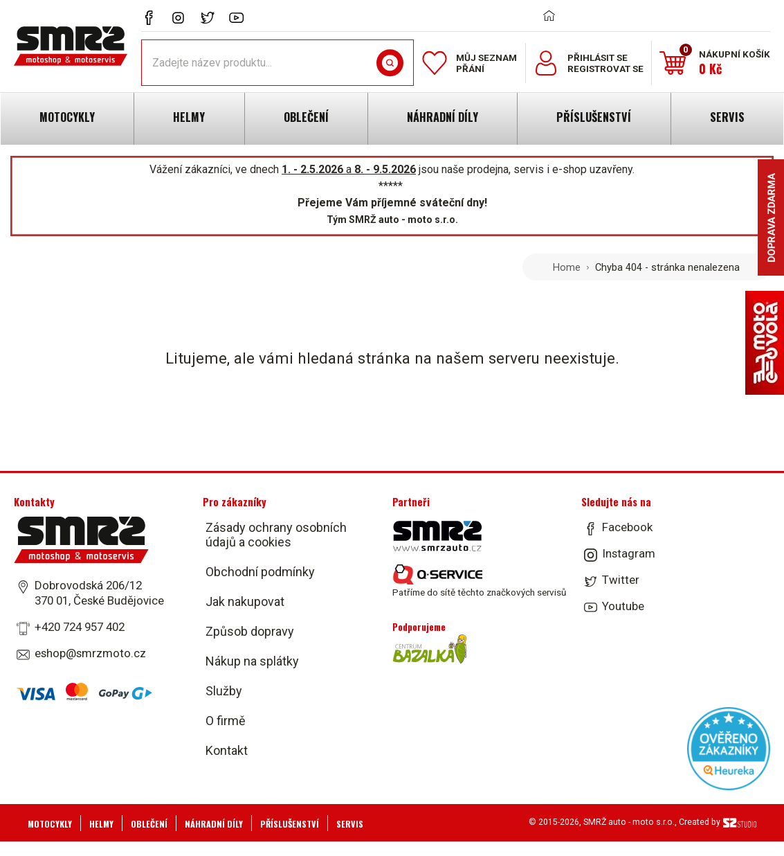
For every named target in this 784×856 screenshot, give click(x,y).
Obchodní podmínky (260, 571)
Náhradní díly (214, 823)
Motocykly (50, 823)
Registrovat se (605, 68)
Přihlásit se (597, 57)
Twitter (620, 580)
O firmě (226, 720)
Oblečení (149, 823)
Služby (224, 691)
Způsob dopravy (250, 631)
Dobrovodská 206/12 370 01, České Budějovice (99, 592)
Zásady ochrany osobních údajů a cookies (276, 534)
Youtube (623, 606)
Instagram (628, 553)
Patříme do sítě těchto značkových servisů (479, 581)
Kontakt (227, 750)
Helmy (101, 823)
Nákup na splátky (252, 661)
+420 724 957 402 (80, 627)
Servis (349, 823)
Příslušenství (289, 823)
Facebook (627, 527)
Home (567, 267)
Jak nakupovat (245, 601)
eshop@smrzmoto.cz (90, 653)
